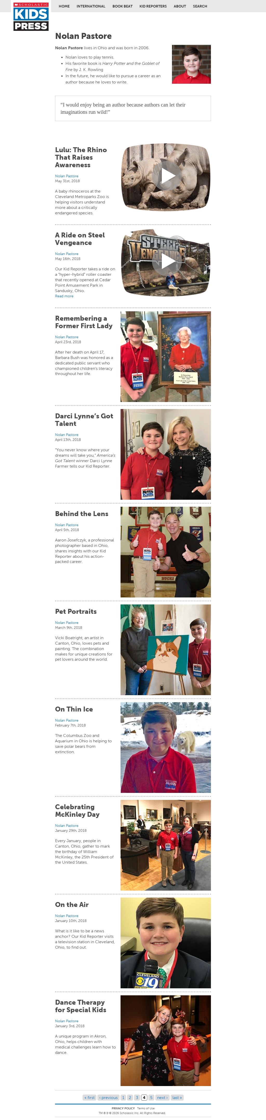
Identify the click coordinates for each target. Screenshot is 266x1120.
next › (162, 1097)
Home (64, 6)
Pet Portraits (76, 611)
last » (177, 1097)
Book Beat (122, 6)
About (180, 6)
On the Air (72, 904)
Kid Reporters (153, 6)
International (91, 6)
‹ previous (108, 1097)
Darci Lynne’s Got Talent (84, 419)
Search (200, 6)
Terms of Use (146, 1108)
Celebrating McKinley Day (77, 810)
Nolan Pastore (66, 176)
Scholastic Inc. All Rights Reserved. (143, 1113)
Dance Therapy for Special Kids (80, 1006)
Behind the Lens (81, 514)
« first (89, 1097)
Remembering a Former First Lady (83, 322)
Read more (64, 296)
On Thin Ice (74, 709)
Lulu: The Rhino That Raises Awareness (81, 157)
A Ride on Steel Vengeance (80, 238)
